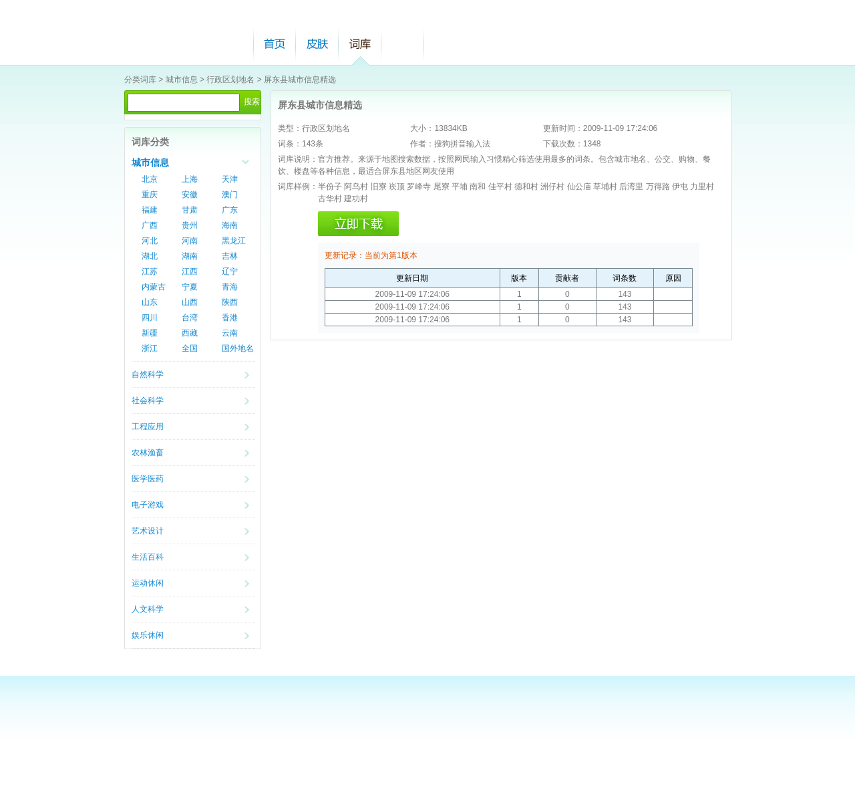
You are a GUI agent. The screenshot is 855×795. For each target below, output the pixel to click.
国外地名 (238, 348)
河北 (150, 240)
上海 (190, 179)
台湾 (190, 317)
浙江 (150, 348)
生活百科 (148, 557)
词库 (360, 43)
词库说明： (298, 159)
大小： (422, 128)
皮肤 (317, 43)
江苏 (150, 271)
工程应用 (148, 426)
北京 (150, 179)
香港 (230, 317)
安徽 (190, 194)
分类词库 (140, 79)
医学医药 (148, 478)
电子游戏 (148, 504)
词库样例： (298, 186)
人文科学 (148, 609)
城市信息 (182, 79)
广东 (230, 210)
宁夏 (190, 287)
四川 (150, 317)
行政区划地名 (230, 79)
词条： (290, 143)
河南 (190, 240)
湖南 (190, 256)
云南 (230, 333)
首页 (274, 43)
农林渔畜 (148, 452)
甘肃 (190, 210)
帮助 (402, 43)
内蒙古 (154, 287)
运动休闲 (148, 583)
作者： (422, 143)
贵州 (190, 225)
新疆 (150, 333)
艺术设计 (148, 531)
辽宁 (230, 271)
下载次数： (563, 143)
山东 (150, 302)
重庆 (150, 194)
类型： (290, 128)
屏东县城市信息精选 (300, 79)
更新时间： (563, 128)
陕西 (230, 302)
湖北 (150, 256)
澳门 (230, 194)
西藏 (190, 333)
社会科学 (148, 400)
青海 (230, 287)
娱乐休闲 (148, 635)
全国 (190, 348)
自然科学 (148, 374)
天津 (230, 179)
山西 (190, 302)
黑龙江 (234, 240)
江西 (190, 271)
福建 (150, 210)
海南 (230, 225)
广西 (150, 225)
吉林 (230, 256)
